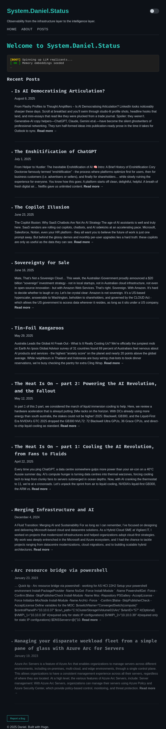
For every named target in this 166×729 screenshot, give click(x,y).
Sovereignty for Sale (42, 259)
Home (12, 29)
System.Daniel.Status (38, 10)
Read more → (47, 127)
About (27, 29)
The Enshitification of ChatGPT (56, 148)
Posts (42, 29)
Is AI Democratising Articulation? (60, 88)
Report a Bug (17, 715)
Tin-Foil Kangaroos (39, 325)
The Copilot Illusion (42, 204)
